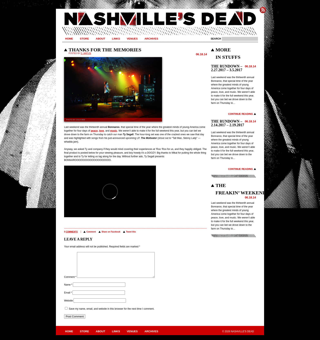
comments (72, 232)
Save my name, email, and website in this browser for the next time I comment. (111, 313)
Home (69, 38)
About (100, 38)
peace (94, 130)
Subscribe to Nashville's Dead (263, 10)
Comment (91, 232)
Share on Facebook (110, 232)
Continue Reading (240, 114)
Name (68, 289)
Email (68, 297)
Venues (132, 38)
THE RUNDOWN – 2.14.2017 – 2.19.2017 (227, 123)
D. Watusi (86, 53)
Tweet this (131, 232)
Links (116, 38)
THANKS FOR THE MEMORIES (105, 49)
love (101, 130)
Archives (151, 38)
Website (68, 305)
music (113, 130)
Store (84, 38)
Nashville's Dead (160, 19)
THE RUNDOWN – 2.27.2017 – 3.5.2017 (226, 68)
